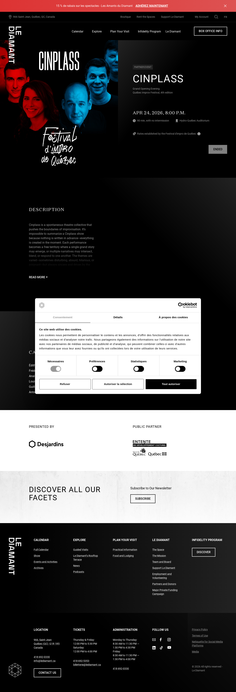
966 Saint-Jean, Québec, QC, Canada (34, 16)
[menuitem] (225, 16)
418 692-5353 (81, 660)
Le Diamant (173, 31)
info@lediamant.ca (44, 660)
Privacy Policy (200, 629)
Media (195, 651)
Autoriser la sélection (118, 384)
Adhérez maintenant (152, 6)
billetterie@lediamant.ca (87, 664)
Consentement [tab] (62, 317)
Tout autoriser (171, 384)
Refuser (65, 384)
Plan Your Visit (119, 31)
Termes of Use (200, 635)
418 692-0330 (42, 656)
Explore (97, 31)
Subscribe (143, 498)
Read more (38, 277)
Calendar (77, 31)
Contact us (47, 672)
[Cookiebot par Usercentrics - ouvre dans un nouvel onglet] (181, 305)
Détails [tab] (118, 317)
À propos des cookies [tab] (173, 317)
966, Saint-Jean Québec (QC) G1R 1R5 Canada (47, 643)
